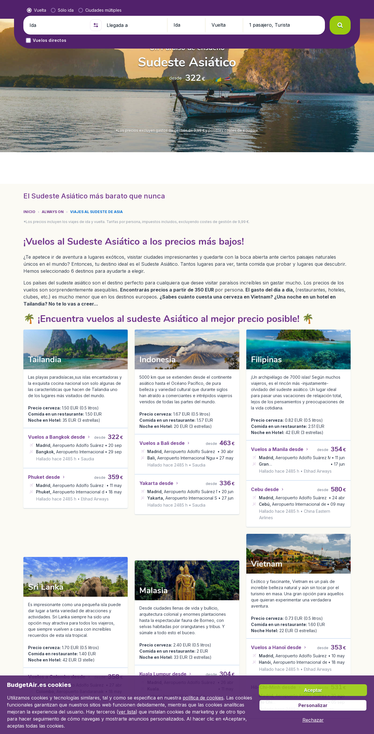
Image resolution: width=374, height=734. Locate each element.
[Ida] (57, 160)
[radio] (36, 145)
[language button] (301, 9)
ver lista (127, 712)
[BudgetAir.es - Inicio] (52, 9)
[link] (316, 9)
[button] (338, 9)
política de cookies (203, 698)
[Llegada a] (134, 160)
